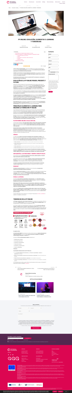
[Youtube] (17, 64)
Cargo (53, 68)
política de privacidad (50, 323)
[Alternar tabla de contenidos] (44, 52)
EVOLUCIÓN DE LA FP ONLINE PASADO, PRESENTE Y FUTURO (24, 53)
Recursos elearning (50, 1)
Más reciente (46, 268)
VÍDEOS (19, 56)
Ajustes (66, 391)
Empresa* (53, 65)
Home (10, 7)
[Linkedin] (16, 64)
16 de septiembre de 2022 (36, 47)
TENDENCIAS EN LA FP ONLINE (19, 60)
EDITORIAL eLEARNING (40, 193)
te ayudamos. (27, 263)
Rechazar (60, 391)
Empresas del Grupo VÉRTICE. (52, 341)
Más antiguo (26, 268)
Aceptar (55, 391)
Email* (53, 58)
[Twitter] (14, 64)
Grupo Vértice (61, 362)
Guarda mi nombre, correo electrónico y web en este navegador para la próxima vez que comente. (37, 325)
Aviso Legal (55, 81)
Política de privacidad (51, 82)
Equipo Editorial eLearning (24, 47)
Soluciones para (31, 1)
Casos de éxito (38, 1)
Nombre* (53, 55)
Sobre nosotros (57, 1)
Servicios (25, 1)
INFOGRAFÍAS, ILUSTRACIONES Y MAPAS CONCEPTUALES (25, 57)
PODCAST (19, 58)
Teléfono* (53, 61)
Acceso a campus (62, 3)
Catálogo (43, 1)
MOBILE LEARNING (20, 59)
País (53, 71)
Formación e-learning (15, 7)
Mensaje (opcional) (53, 77)
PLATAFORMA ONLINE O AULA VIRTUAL (23, 55)
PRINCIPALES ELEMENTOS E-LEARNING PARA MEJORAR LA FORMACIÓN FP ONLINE (27, 54)
